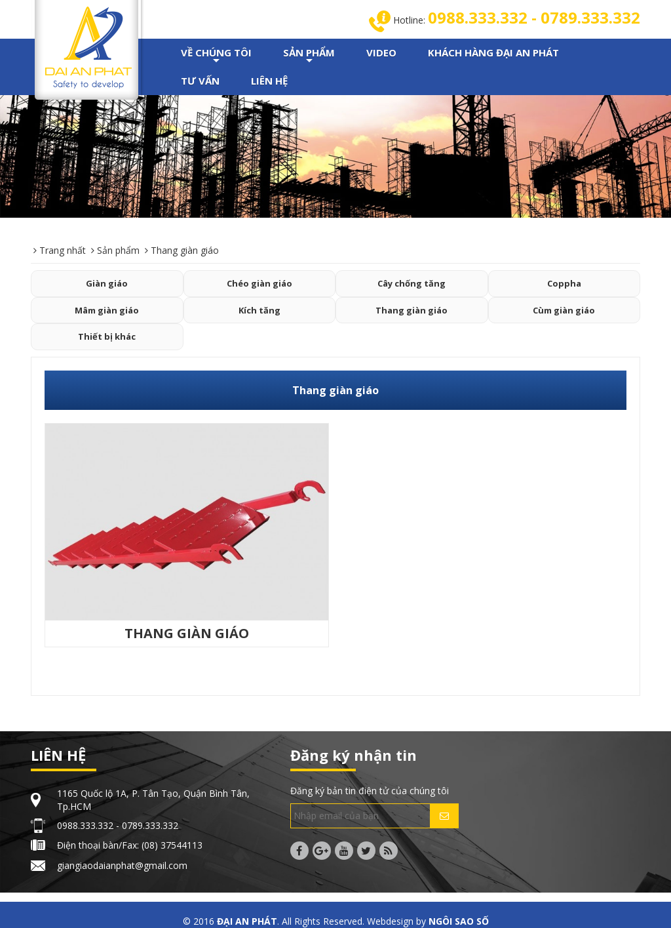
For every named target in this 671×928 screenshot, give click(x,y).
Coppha (564, 283)
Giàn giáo (107, 283)
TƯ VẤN (200, 80)
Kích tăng (259, 310)
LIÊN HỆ (269, 80)
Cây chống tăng (411, 283)
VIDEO (381, 52)
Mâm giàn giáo (107, 310)
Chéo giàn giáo (259, 283)
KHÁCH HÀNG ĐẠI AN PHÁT (493, 52)
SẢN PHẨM (309, 56)
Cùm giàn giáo (564, 310)
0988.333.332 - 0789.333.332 (534, 17)
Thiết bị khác (107, 336)
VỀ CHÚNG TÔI (216, 56)
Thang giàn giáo (411, 310)
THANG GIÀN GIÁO (187, 633)
